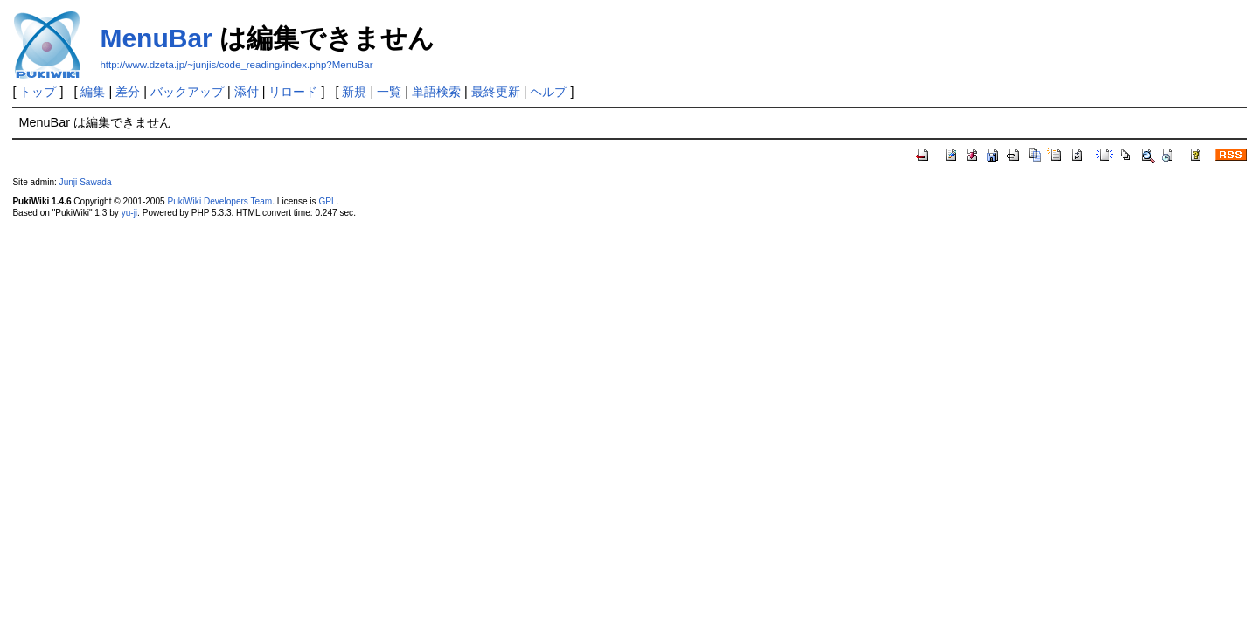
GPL (327, 201)
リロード (292, 92)
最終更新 (495, 92)
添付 (246, 92)
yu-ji (129, 213)
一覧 (389, 92)
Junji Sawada (85, 182)
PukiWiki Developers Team (220, 201)
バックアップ (187, 92)
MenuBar (156, 38)
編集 (92, 92)
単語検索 (436, 92)
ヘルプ (548, 92)
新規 (354, 92)
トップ (37, 92)
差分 (127, 92)
